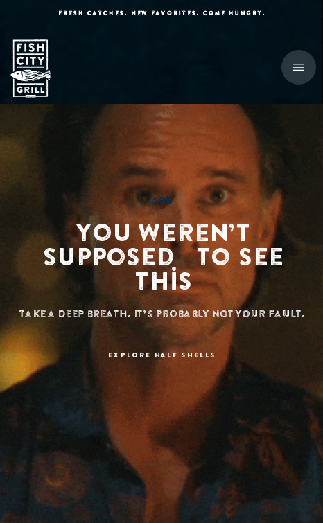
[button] (298, 67)
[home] (38, 68)
